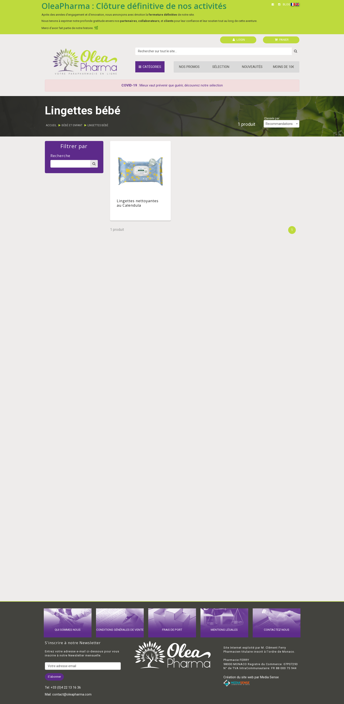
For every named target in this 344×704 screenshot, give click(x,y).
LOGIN (239, 39)
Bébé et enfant (72, 125)
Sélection (220, 67)
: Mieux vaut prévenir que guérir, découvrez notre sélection (172, 85)
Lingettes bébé (98, 125)
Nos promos (189, 67)
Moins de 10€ (283, 67)
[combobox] (281, 124)
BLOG (286, 4)
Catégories (150, 67)
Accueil (51, 125)
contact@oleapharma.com (72, 694)
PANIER (282, 39)
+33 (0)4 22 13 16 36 (66, 687)
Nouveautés (252, 67)
